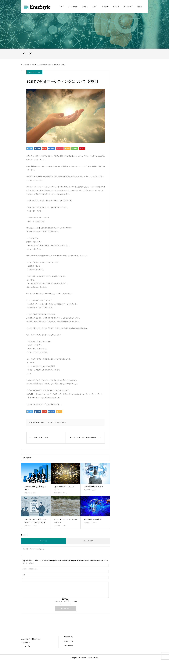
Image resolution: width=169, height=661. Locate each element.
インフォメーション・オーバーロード (65, 520)
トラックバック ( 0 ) (88, 540)
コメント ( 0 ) (43, 540)
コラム (34, 493)
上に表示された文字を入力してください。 (65, 601)
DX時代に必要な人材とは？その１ (35, 488)
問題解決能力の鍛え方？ (93, 487)
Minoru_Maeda (40, 422)
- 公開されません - (30, 569)
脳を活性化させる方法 (92, 519)
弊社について (68, 637)
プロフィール (68, 641)
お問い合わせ (68, 645)
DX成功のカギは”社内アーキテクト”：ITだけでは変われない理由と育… (36, 522)
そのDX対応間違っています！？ (64, 488)
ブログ (38, 72)
